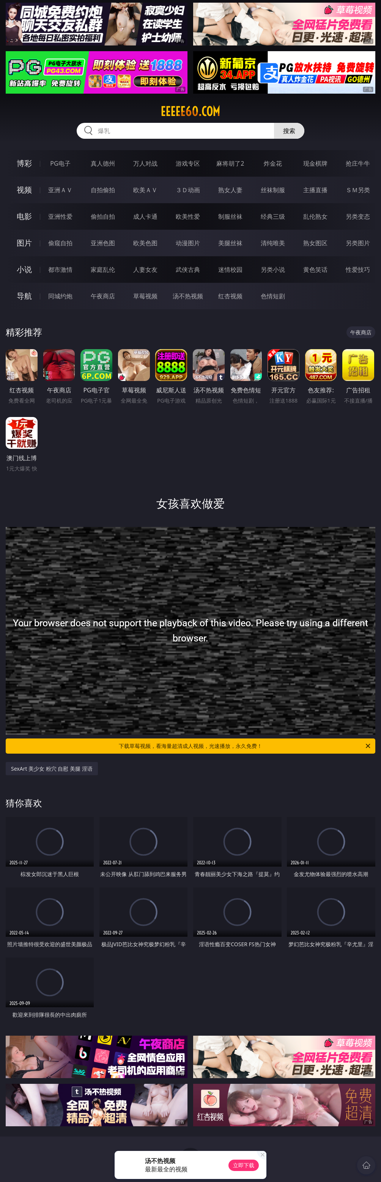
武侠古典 (188, 269)
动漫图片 (188, 243)
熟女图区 (315, 243)
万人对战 (145, 163)
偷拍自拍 (103, 216)
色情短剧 (273, 296)
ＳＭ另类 (358, 190)
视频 (24, 190)
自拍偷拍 (103, 190)
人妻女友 (145, 269)
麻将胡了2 (230, 163)
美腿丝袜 (230, 243)
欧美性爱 (188, 216)
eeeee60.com (190, 111)
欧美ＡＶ (145, 190)
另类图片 (358, 243)
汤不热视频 (188, 296)
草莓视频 (145, 296)
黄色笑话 (315, 269)
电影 (24, 216)
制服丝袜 (230, 216)
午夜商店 (103, 296)
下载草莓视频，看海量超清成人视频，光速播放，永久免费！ (245, 746)
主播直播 (315, 190)
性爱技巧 (358, 269)
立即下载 (243, 1165)
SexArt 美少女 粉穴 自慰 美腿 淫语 (52, 768)
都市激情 (60, 269)
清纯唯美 (273, 243)
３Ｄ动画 (188, 190)
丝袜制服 (273, 190)
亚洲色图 (103, 243)
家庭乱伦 (103, 269)
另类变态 (358, 216)
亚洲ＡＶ (60, 190)
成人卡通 (145, 216)
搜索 (289, 131)
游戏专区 (188, 163)
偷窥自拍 (60, 243)
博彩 (24, 163)
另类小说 (273, 269)
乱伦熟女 (315, 216)
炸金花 (273, 163)
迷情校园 (230, 269)
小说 (24, 269)
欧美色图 (145, 243)
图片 (24, 243)
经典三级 (273, 216)
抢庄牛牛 (358, 163)
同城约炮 (60, 296)
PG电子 (60, 163)
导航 (24, 296)
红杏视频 (230, 296)
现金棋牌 (315, 163)
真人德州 (103, 163)
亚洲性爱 (60, 216)
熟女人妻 (230, 190)
